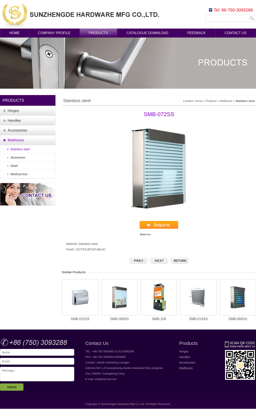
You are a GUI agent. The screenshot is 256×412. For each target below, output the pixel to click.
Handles (184, 357)
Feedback (196, 33)
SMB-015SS (80, 300)
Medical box (19, 174)
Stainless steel (20, 149)
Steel (14, 166)
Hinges (184, 351)
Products (98, 33)
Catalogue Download (147, 33)
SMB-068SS (238, 300)
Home (14, 33)
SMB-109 (159, 300)
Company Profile (54, 33)
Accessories (187, 362)
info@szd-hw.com (106, 379)
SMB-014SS (198, 300)
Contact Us (236, 33)
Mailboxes (226, 101)
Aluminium (17, 157)
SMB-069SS (119, 300)
